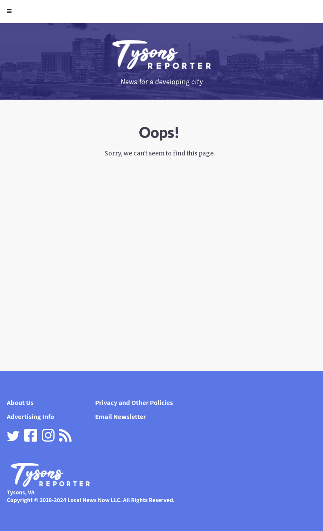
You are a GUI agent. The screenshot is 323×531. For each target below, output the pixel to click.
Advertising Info (30, 416)
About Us (20, 402)
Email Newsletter (120, 416)
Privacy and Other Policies (134, 402)
